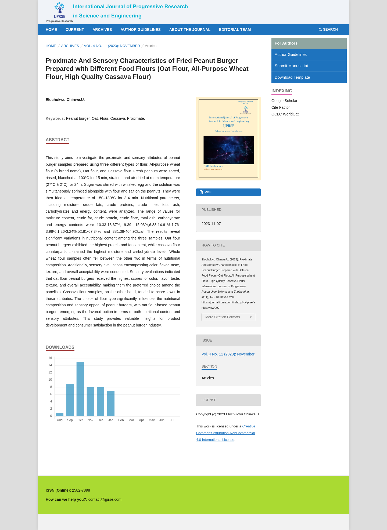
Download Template (292, 77)
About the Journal (189, 29)
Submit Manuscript (291, 65)
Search (328, 29)
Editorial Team (235, 29)
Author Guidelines (140, 29)
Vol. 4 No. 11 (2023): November (112, 46)
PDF (207, 192)
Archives (102, 29)
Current (75, 29)
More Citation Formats (222, 317)
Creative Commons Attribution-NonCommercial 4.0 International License (225, 433)
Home (51, 29)
